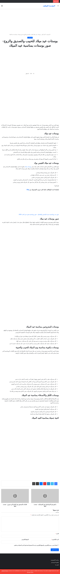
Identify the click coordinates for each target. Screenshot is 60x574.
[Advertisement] (30, 21)
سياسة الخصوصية (55, 560)
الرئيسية (48, 34)
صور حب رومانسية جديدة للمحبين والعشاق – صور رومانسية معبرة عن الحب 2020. (39, 214)
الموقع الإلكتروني (25, 539)
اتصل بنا (57, 564)
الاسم (57, 533)
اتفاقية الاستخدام (55, 562)
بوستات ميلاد (28, 166)
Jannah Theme (4, 570)
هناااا (28, 189)
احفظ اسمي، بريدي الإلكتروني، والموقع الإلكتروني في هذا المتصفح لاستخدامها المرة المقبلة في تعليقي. (36, 545)
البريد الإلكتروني (55, 539)
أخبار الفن (43, 34)
